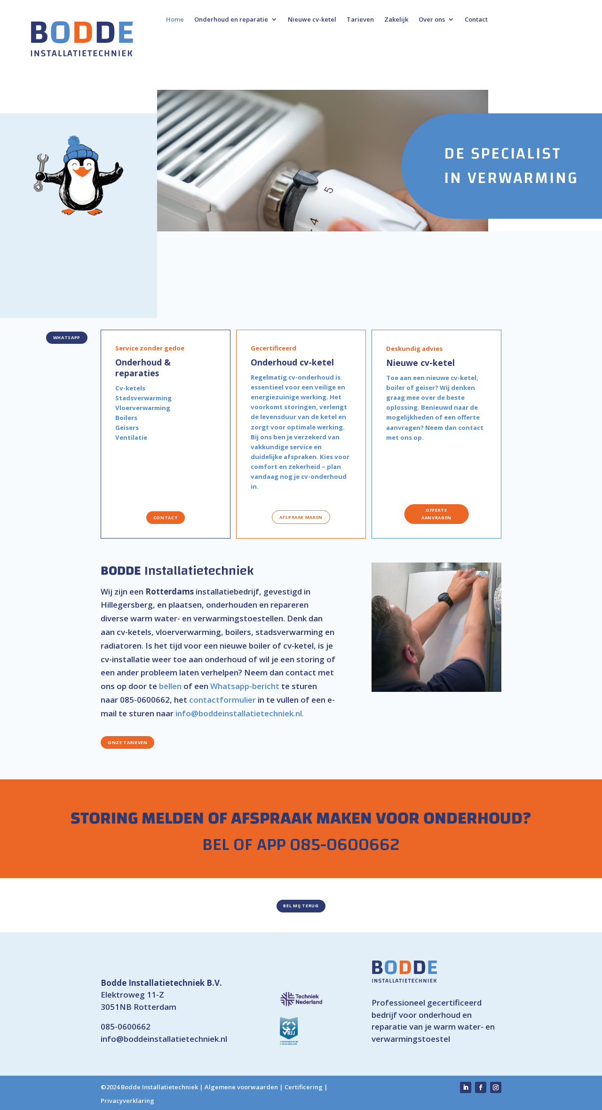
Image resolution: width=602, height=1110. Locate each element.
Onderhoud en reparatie (231, 20)
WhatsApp (66, 337)
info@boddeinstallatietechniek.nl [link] (164, 1038)
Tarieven (360, 20)
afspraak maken (301, 517)
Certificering (304, 1087)
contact (165, 518)
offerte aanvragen (436, 514)
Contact (476, 20)
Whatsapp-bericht (244, 686)
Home (175, 20)
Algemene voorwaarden (241, 1087)
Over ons (432, 20)
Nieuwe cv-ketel (312, 20)
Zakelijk (396, 20)
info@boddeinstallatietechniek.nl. (239, 713)
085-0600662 (145, 699)
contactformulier (222, 699)
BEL (215, 845)
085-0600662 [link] (125, 1026)
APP (271, 845)
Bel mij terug (300, 906)
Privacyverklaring (127, 1100)
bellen (170, 686)
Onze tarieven (127, 742)
